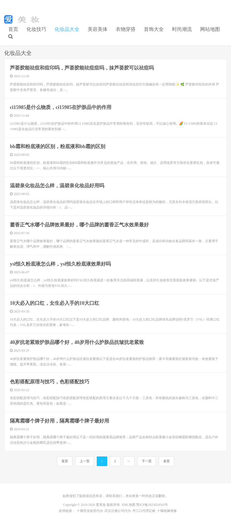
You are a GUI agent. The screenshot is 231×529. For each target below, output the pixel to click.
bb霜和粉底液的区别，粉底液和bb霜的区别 (57, 146)
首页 (13, 29)
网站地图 (210, 29)
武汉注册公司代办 (117, 511)
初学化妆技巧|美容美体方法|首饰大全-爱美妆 (23, 19)
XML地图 (129, 505)
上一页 (85, 461)
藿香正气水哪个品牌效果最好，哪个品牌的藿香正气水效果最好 (79, 225)
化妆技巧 (36, 29)
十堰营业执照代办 (90, 511)
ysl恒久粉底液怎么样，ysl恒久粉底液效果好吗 (60, 264)
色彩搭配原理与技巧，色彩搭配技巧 (49, 381)
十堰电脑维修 (167, 511)
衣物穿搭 (126, 29)
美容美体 (98, 29)
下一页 (147, 461)
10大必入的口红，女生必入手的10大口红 (54, 303)
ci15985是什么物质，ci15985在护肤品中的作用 (60, 107)
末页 (166, 461)
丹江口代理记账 (143, 511)
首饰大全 (154, 29)
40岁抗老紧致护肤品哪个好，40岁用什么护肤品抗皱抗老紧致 (77, 342)
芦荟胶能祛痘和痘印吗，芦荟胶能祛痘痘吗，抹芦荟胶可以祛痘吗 (82, 68)
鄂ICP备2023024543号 (152, 505)
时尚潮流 (182, 29)
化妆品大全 (67, 29)
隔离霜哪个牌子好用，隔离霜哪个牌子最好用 (59, 421)
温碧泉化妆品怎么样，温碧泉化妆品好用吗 (57, 185)
